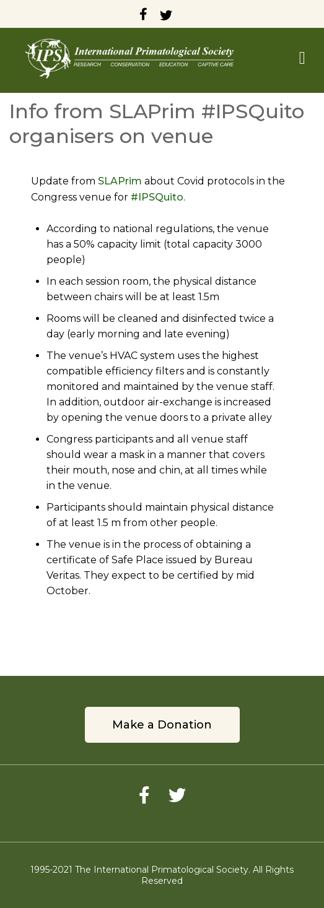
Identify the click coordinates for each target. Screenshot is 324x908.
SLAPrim (120, 181)
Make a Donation (162, 725)
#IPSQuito (157, 197)
